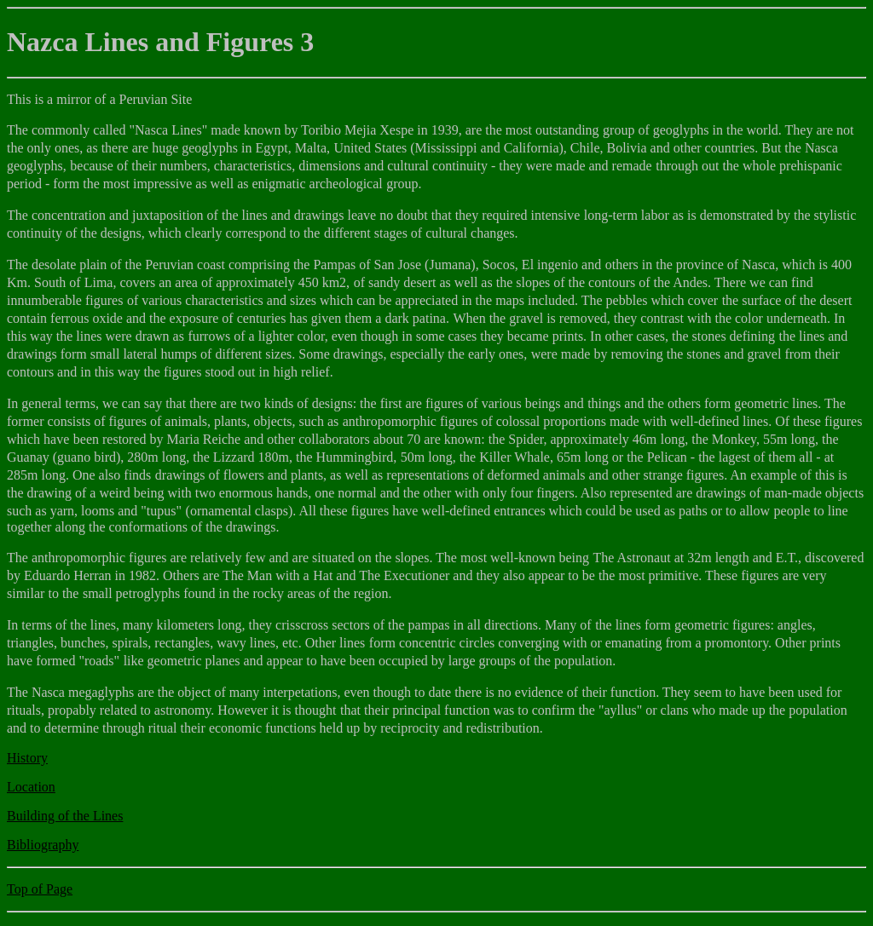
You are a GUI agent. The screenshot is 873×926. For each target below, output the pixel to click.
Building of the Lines (65, 815)
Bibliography (42, 844)
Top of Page (39, 889)
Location (31, 786)
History (27, 758)
